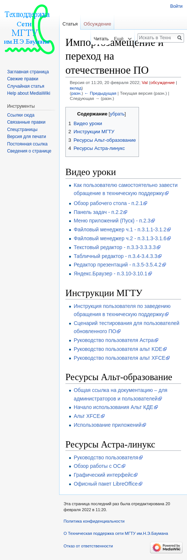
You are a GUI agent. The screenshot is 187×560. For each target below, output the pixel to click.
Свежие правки (22, 78)
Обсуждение (97, 24)
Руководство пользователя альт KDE (118, 349)
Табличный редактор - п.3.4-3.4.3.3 (115, 256)
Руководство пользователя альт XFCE (119, 358)
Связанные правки (26, 122)
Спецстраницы (22, 129)
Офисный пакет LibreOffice (105, 484)
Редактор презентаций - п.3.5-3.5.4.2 (117, 265)
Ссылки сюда (20, 115)
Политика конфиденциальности (94, 521)
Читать (98, 38)
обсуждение (162, 82)
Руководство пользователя (106, 457)
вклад (76, 87)
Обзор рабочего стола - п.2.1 (108, 203)
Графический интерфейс (103, 475)
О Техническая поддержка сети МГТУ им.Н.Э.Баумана (116, 533)
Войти (176, 6)
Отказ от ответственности (88, 546)
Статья (70, 24)
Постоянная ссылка (27, 144)
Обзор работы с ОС (97, 466)
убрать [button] (117, 114)
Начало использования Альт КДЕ (113, 407)
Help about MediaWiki (28, 93)
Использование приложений (108, 425)
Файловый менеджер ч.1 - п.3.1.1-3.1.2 (120, 229)
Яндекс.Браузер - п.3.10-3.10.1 (110, 273)
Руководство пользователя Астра (114, 340)
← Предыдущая (100, 93)
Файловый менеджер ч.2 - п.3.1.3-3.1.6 (120, 238)
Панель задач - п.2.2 (98, 212)
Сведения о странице (29, 151)
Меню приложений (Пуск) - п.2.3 (112, 221)
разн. (76, 93)
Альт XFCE (87, 416)
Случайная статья (25, 86)
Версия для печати (26, 136)
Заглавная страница (28, 71)
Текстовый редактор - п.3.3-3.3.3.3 (115, 247)
